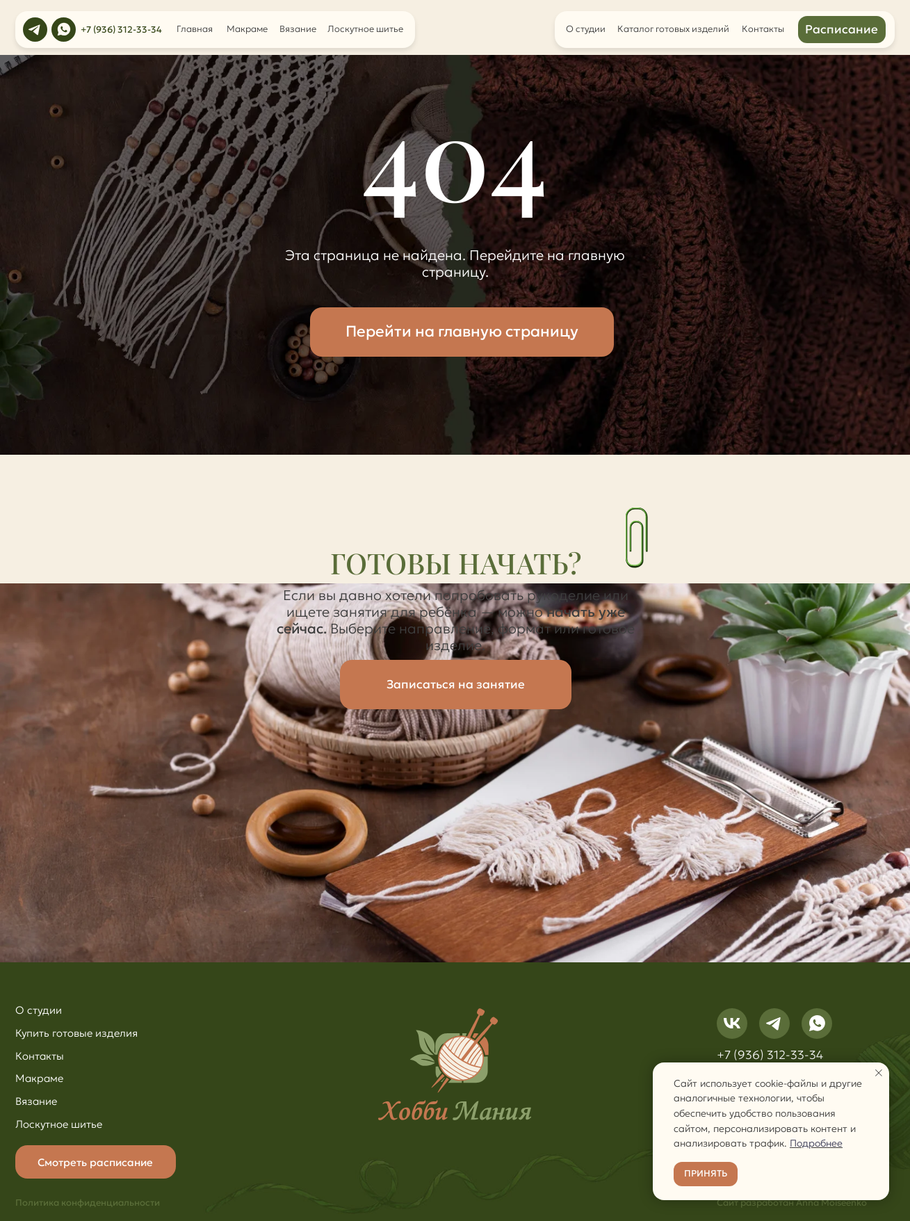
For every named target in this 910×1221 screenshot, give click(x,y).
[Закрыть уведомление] (879, 1073)
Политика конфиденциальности (87, 1202)
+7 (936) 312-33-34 (121, 29)
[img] (35, 29)
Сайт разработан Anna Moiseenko (792, 1202)
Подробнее (816, 1143)
